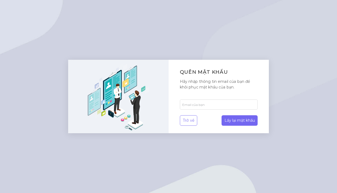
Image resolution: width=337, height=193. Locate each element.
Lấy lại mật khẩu (239, 120)
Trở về (188, 120)
